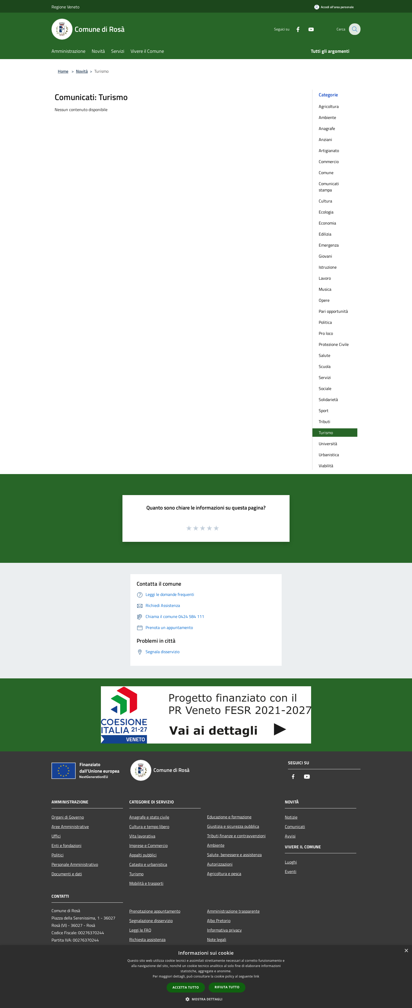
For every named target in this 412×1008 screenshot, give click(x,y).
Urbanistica (329, 454)
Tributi (324, 421)
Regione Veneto (65, 7)
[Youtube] (307, 29)
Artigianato (329, 150)
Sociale (325, 388)
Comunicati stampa (329, 186)
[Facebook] (294, 29)
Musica (325, 289)
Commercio (329, 161)
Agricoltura (329, 106)
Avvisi (290, 836)
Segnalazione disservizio (151, 920)
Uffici (56, 836)
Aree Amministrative (70, 826)
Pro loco (326, 333)
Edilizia (325, 234)
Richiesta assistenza (147, 939)
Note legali (216, 939)
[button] (206, 999)
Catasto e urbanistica (148, 864)
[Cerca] (354, 29)
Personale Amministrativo (75, 864)
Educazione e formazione (229, 817)
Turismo (326, 432)
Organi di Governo (68, 817)
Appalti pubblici (143, 855)
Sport (323, 410)
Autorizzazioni (220, 864)
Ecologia (326, 212)
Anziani (325, 139)
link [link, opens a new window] (256, 976)
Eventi (290, 871)
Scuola (325, 366)
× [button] (406, 951)
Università (328, 443)
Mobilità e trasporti (146, 883)
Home (63, 71)
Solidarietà (328, 399)
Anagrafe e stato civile (149, 817)
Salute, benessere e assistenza (234, 854)
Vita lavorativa (142, 836)
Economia (327, 223)
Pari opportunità (333, 311)
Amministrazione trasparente (233, 911)
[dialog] (206, 976)
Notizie (291, 817)
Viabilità (326, 466)
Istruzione (328, 267)
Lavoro (325, 278)
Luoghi (291, 862)
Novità (82, 71)
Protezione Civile (334, 344)
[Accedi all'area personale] (333, 7)
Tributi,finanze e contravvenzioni (236, 836)
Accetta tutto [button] (186, 987)
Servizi (325, 377)
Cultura (325, 201)
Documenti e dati (67, 874)
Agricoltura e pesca (224, 873)
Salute (324, 355)
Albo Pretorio (218, 920)
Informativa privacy (224, 930)
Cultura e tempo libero (149, 826)
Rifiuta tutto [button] (227, 987)
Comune (326, 172)
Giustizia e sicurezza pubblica (233, 826)
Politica (325, 322)
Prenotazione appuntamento (154, 911)
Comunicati (295, 826)
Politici (58, 855)
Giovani (325, 256)
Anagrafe (327, 128)
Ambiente (327, 117)
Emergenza (329, 245)
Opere (324, 300)
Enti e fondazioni (66, 845)
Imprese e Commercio (148, 845)
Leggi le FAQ (140, 930)
